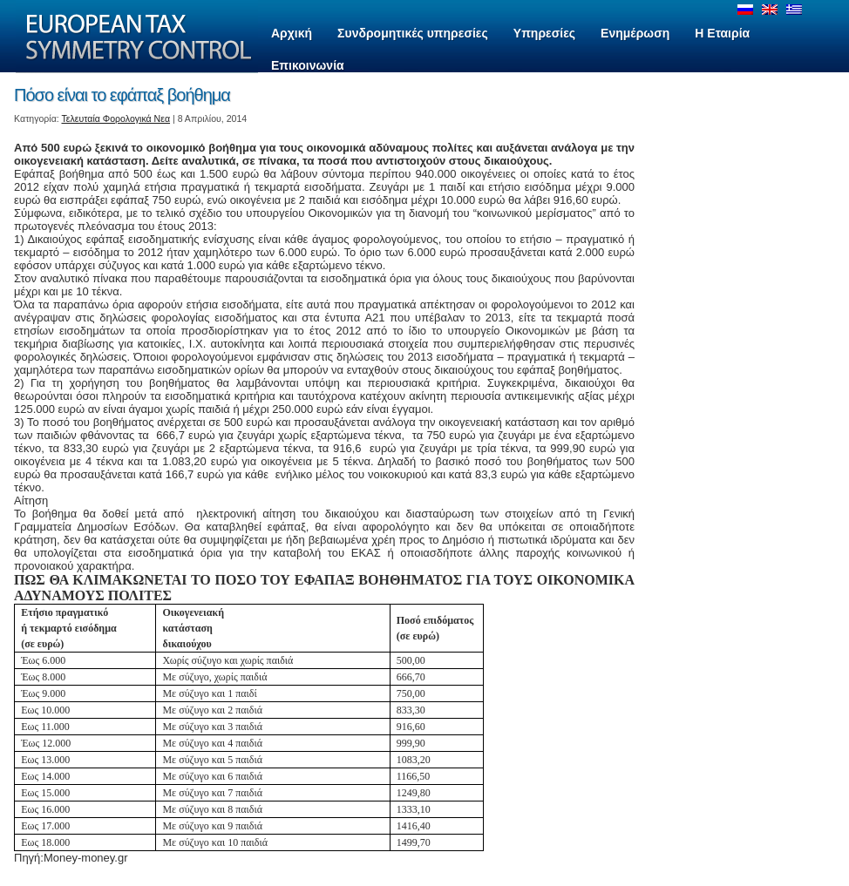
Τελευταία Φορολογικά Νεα (116, 118)
